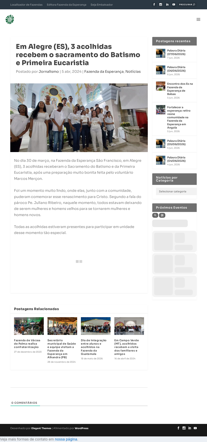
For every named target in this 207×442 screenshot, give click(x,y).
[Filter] (162, 209)
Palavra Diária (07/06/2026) (176, 47)
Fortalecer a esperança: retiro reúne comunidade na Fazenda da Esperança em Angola (179, 112)
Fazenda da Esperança (104, 66)
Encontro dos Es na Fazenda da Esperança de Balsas (180, 83)
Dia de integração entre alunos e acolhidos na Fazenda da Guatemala (94, 341)
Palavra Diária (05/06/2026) (176, 137)
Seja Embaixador (102, 4)
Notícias (133, 66)
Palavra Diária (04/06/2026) (176, 153)
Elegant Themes (41, 423)
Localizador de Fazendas (26, 4)
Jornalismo (49, 66)
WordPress (81, 423)
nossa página (66, 434)
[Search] (155, 209)
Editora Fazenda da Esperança (66, 4)
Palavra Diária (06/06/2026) (176, 63)
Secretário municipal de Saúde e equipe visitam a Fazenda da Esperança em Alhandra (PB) (61, 343)
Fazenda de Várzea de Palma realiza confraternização (27, 338)
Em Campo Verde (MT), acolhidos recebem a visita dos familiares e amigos (126, 341)
